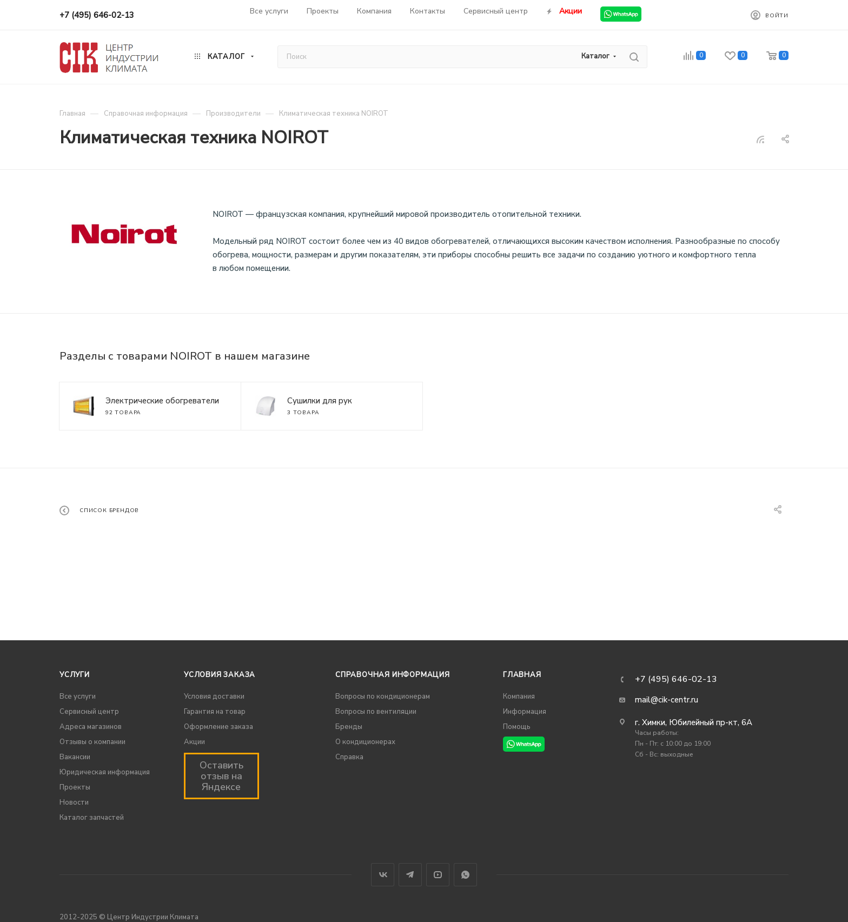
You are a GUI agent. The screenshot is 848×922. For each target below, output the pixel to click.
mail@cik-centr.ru (666, 699)
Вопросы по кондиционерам (382, 696)
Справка (349, 757)
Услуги (74, 675)
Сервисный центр (89, 712)
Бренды (348, 727)
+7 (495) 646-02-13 (96, 15)
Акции (194, 742)
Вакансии (74, 757)
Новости (74, 802)
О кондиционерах (365, 742)
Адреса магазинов (90, 727)
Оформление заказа (218, 727)
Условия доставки (214, 696)
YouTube (437, 874)
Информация (524, 712)
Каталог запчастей (91, 817)
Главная (522, 675)
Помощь (517, 727)
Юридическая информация (104, 772)
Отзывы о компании (92, 742)
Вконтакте (382, 874)
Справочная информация (392, 675)
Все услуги (77, 696)
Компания (519, 696)
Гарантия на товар (215, 712)
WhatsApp (465, 874)
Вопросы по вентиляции (375, 712)
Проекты (74, 787)
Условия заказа (219, 675)
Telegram (410, 874)
